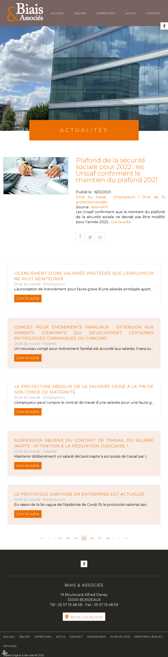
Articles (10, 646)
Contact (153, 13)
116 (91, 538)
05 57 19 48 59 (106, 605)
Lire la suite (28, 298)
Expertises (106, 13)
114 (76, 538)
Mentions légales (149, 636)
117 (99, 538)
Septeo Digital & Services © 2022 (23, 655)
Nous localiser (87, 617)
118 (107, 538)
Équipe (80, 13)
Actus (131, 13)
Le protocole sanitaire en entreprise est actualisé (79, 494)
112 (60, 538)
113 (68, 538)
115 (84, 538)
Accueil (57, 13)
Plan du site (120, 636)
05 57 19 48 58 (70, 605)
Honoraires (96, 636)
